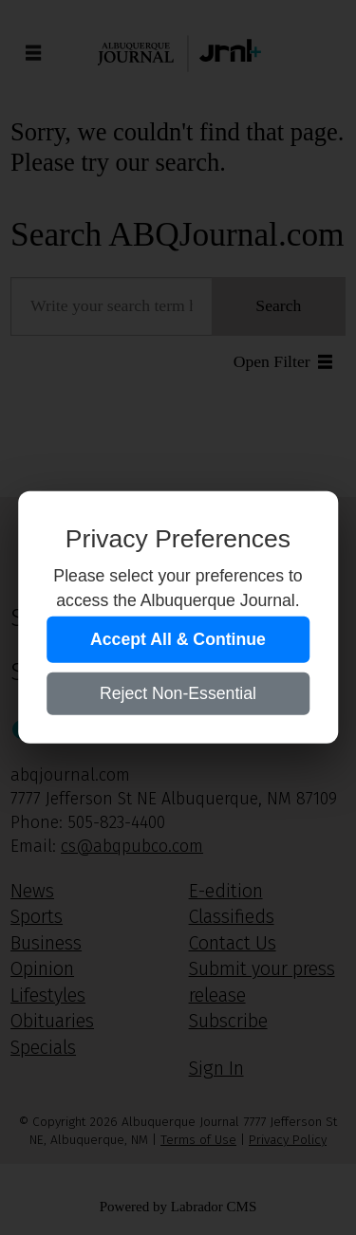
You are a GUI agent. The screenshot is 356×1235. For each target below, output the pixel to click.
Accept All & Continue (178, 639)
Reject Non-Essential (178, 693)
